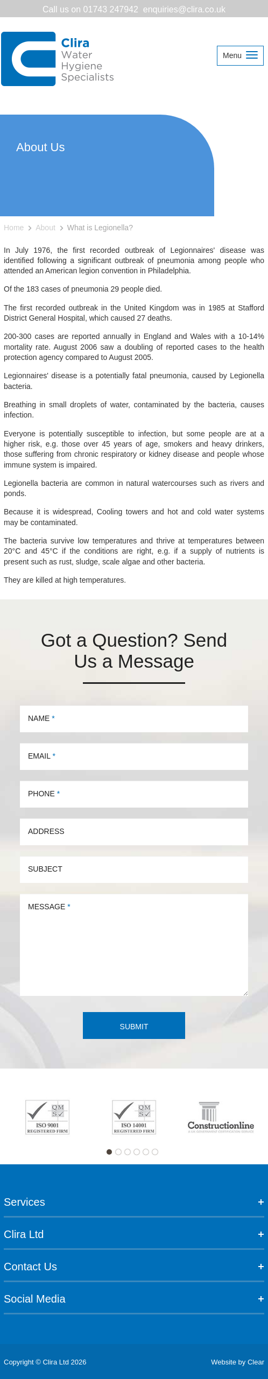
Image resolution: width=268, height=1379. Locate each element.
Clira (58, 59)
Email (41, 756)
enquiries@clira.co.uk (184, 9)
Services (134, 1202)
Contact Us (134, 1266)
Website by (237, 1362)
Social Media (134, 1299)
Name (41, 718)
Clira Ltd (134, 1234)
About (45, 227)
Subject (45, 869)
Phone (44, 793)
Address (46, 831)
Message (49, 906)
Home (14, 227)
